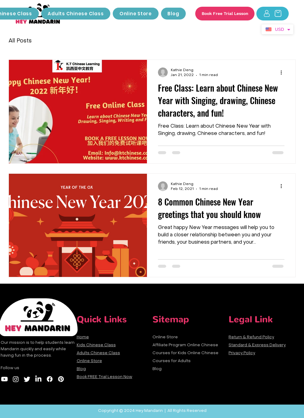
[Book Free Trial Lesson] (225, 13)
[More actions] (283, 72)
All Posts (20, 41)
